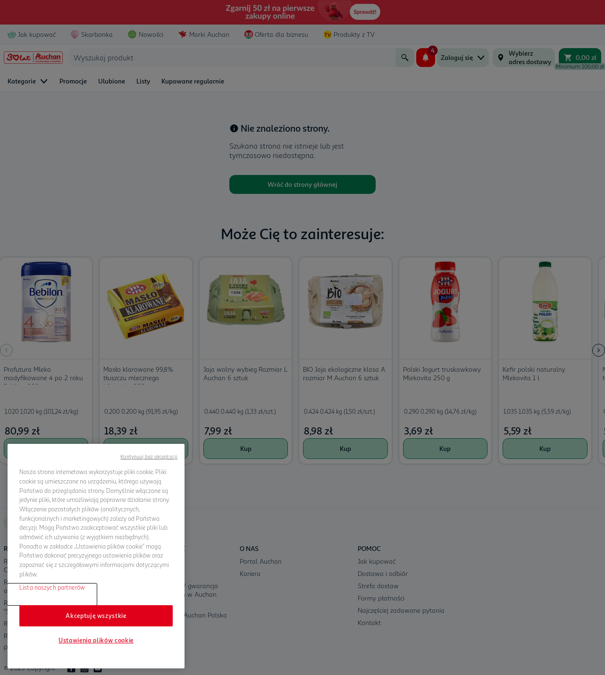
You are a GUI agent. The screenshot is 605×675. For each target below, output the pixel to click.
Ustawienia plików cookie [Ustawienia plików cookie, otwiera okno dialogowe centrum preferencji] (96, 640)
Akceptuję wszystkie (96, 615)
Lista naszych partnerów (52, 587)
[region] (96, 556)
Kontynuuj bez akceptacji (148, 456)
